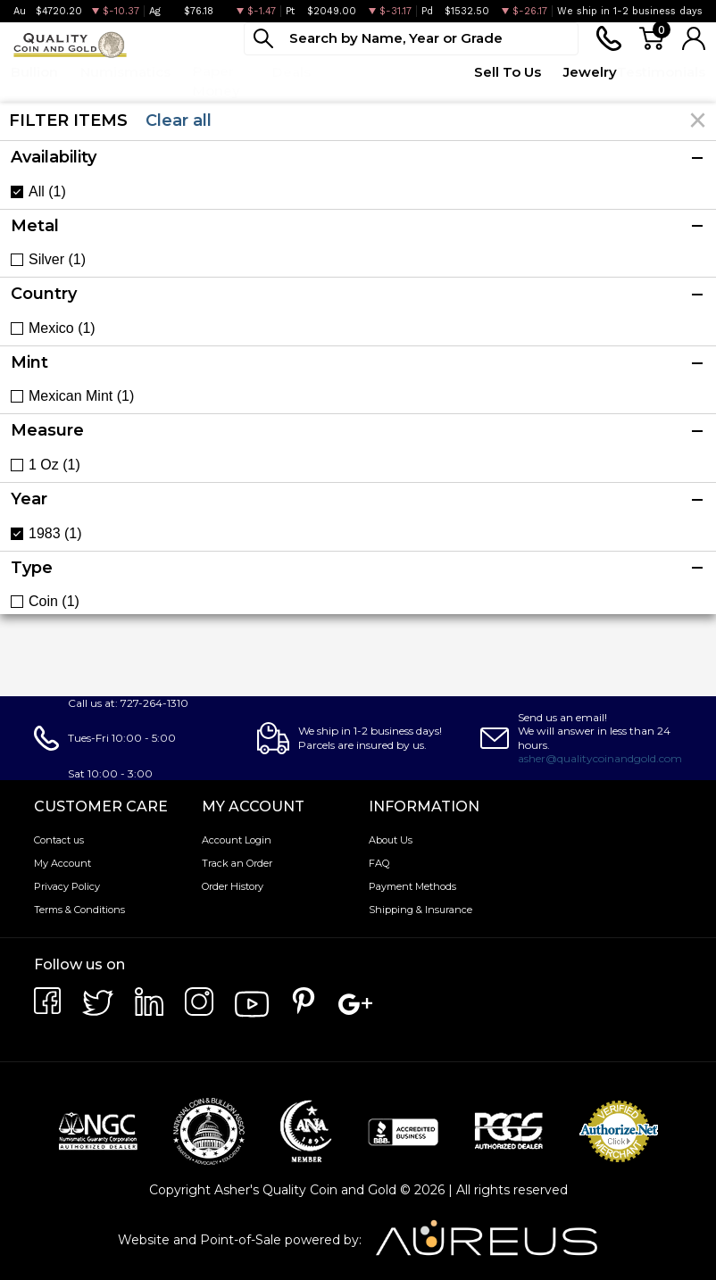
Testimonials (661, 71)
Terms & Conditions (79, 909)
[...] (411, 38)
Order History (232, 886)
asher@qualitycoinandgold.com (600, 758)
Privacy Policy (67, 886)
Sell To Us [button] (507, 71)
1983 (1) (55, 534)
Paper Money (216, 81)
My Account (62, 863)
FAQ (379, 863)
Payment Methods (412, 886)
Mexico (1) (62, 328)
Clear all (179, 120)
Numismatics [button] (125, 71)
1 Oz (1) (54, 465)
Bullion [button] (34, 71)
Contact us (59, 840)
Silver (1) (57, 260)
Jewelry (590, 71)
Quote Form (421, 81)
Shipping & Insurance (420, 909)
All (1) (47, 192)
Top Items (352, 81)
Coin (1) (54, 601)
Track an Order (237, 863)
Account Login (236, 840)
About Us (390, 840)
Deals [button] (291, 71)
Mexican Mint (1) (81, 396)
